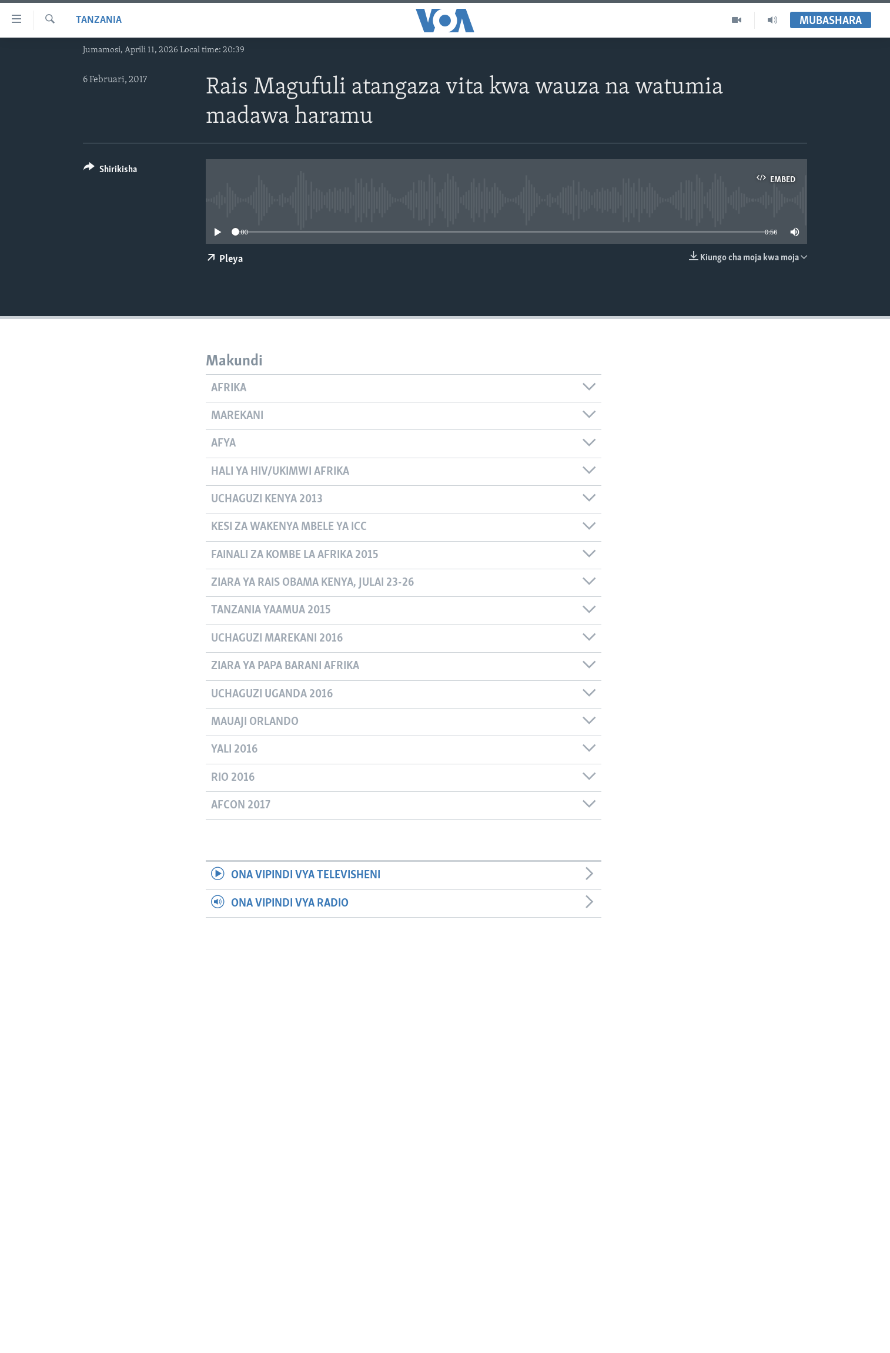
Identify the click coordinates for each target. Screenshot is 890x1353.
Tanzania (99, 20)
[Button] (110, 171)
